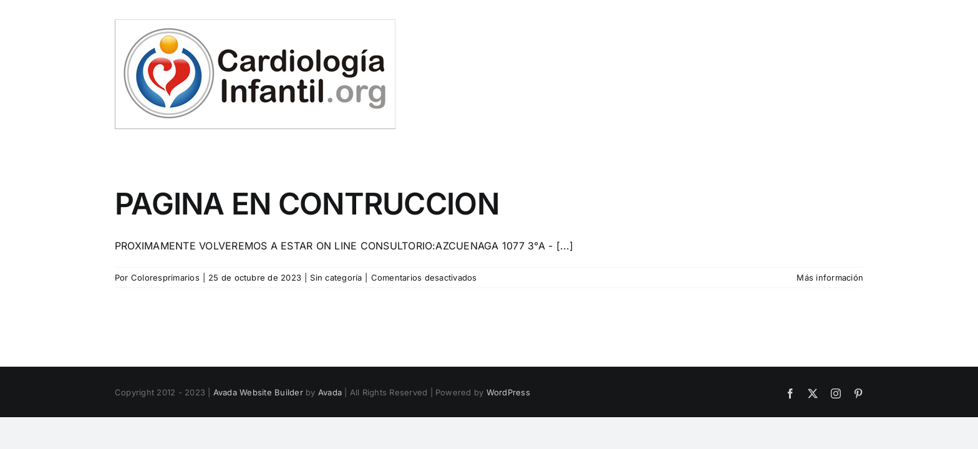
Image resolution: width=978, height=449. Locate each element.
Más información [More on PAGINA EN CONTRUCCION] (829, 277)
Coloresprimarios (165, 277)
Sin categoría (336, 277)
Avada (330, 392)
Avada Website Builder (258, 392)
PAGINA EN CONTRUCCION (307, 203)
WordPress (508, 392)
